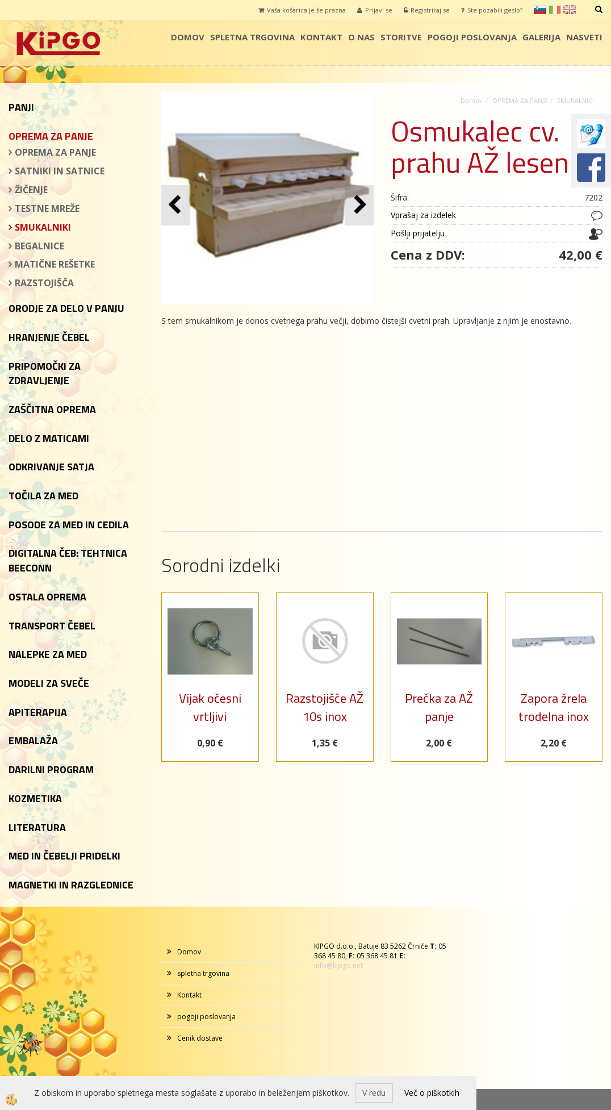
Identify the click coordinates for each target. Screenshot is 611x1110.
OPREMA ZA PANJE (55, 152)
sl (540, 9)
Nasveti (584, 37)
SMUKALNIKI (43, 227)
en (569, 9)
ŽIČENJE (31, 189)
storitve (401, 37)
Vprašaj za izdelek (423, 215)
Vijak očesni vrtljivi (210, 706)
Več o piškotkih (431, 1092)
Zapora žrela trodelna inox (553, 706)
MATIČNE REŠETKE (55, 264)
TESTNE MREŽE (47, 208)
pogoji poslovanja (472, 37)
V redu (374, 1092)
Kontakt (321, 37)
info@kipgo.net (338, 965)
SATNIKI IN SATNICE (59, 171)
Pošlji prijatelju (418, 233)
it (555, 9)
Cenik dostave (200, 1038)
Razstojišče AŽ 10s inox (324, 706)
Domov (187, 37)
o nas (361, 37)
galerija (541, 37)
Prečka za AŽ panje (439, 706)
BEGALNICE (39, 246)
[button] (359, 205)
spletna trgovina (252, 37)
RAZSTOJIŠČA (44, 283)
